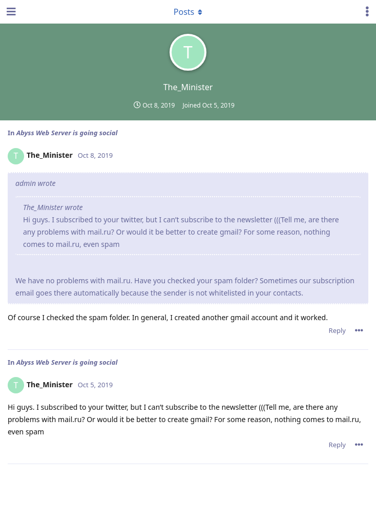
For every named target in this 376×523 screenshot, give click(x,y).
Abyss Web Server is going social (66, 132)
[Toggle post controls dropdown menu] (359, 330)
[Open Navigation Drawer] (10, 12)
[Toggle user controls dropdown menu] (367, 12)
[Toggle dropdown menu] (188, 12)
